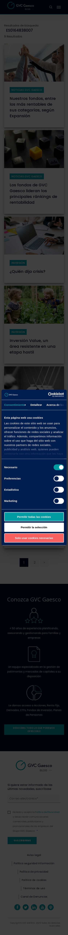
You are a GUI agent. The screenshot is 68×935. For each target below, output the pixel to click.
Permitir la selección (34, 527)
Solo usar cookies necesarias (34, 537)
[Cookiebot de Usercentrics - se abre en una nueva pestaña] (48, 394)
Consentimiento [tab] (14, 404)
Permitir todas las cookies (34, 516)
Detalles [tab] (35, 404)
